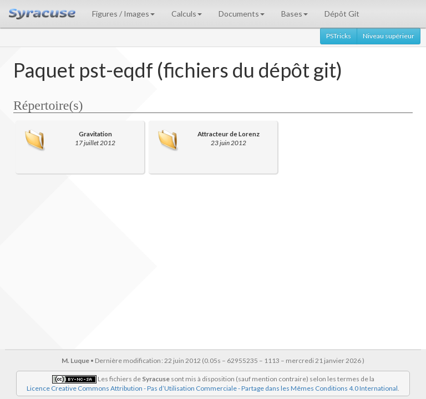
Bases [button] (294, 13)
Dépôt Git (341, 13)
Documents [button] (242, 13)
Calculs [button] (186, 13)
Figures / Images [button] (123, 13)
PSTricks (338, 36)
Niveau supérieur (388, 36)
